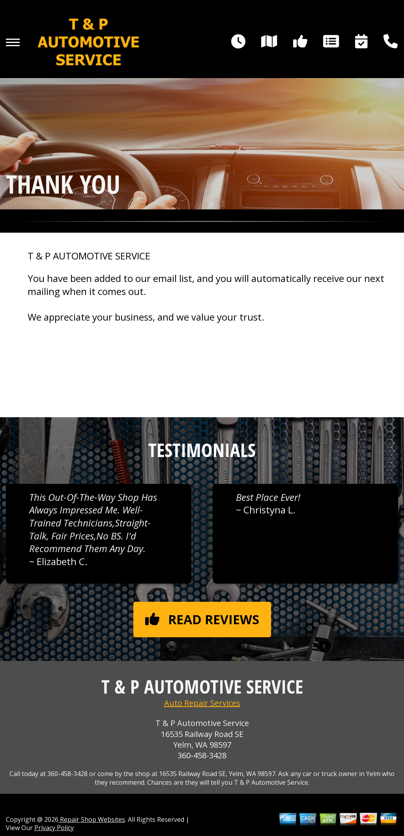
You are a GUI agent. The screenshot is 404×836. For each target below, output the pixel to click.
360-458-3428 (202, 755)
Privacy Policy (54, 827)
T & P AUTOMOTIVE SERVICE (89, 256)
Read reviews (202, 619)
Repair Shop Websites (91, 819)
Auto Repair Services (202, 703)
